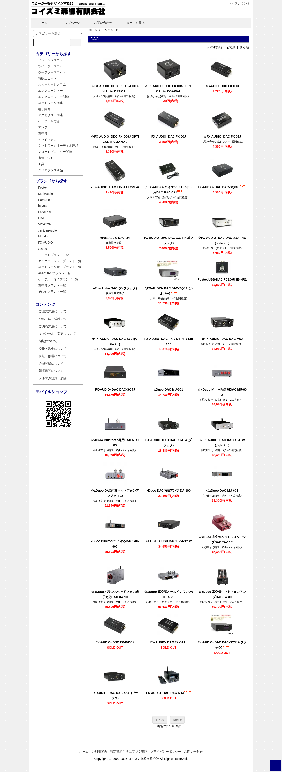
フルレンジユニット (52, 60)
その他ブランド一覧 (52, 291)
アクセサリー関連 (50, 115)
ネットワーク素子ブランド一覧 (59, 267)
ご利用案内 (99, 751)
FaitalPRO (45, 212)
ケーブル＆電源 (49, 121)
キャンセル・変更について (57, 333)
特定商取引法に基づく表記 (128, 751)
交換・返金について (53, 348)
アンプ (106, 30)
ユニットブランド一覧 (53, 255)
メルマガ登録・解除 (53, 378)
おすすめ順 (214, 47)
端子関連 (44, 109)
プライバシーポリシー (165, 751)
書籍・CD (45, 158)
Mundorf (43, 236)
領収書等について (51, 370)
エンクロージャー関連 (53, 97)
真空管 (42, 133)
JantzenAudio (47, 230)
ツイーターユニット (52, 66)
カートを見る (132, 22)
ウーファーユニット (52, 72)
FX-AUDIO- (46, 242)
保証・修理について (53, 356)
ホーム (40, 22)
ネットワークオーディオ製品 (58, 145)
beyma (42, 206)
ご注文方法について (53, 311)
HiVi (41, 218)
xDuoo (42, 248)
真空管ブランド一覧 (52, 285)
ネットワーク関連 (50, 103)
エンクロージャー (50, 90)
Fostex (42, 187)
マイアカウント (237, 3)
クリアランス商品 (50, 170)
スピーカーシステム (52, 84)
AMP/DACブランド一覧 (54, 273)
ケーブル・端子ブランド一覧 (58, 279)
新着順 (244, 47)
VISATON (44, 224)
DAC (117, 30)
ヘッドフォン (47, 139)
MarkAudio (45, 193)
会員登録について (51, 363)
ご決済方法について (53, 326)
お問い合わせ (99, 22)
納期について (48, 341)
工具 (41, 164)
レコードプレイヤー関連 (55, 151)
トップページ (67, 22)
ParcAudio (45, 200)
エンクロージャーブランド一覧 (59, 261)
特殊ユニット (47, 78)
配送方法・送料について (56, 319)
